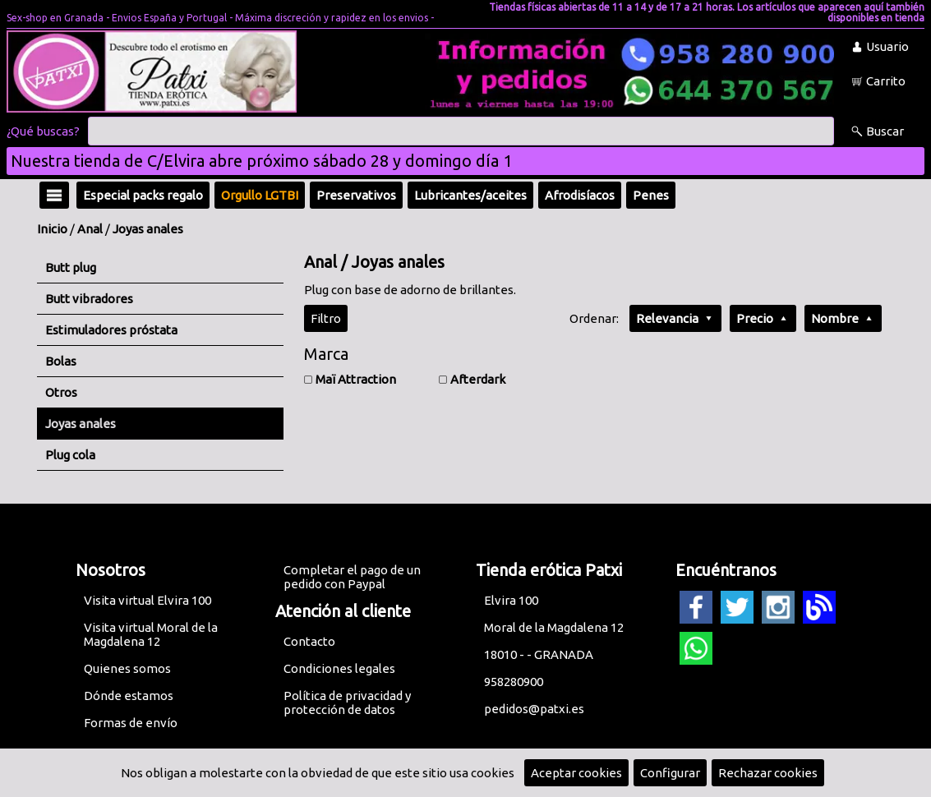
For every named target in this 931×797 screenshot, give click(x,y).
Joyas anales (148, 229)
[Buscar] (461, 131)
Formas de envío (130, 723)
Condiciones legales (339, 668)
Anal (90, 229)
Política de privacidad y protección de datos (347, 702)
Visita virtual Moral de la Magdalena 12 (151, 634)
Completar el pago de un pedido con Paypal (352, 577)
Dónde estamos (128, 696)
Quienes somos (127, 668)
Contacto (309, 641)
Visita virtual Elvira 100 (147, 600)
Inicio (52, 229)
